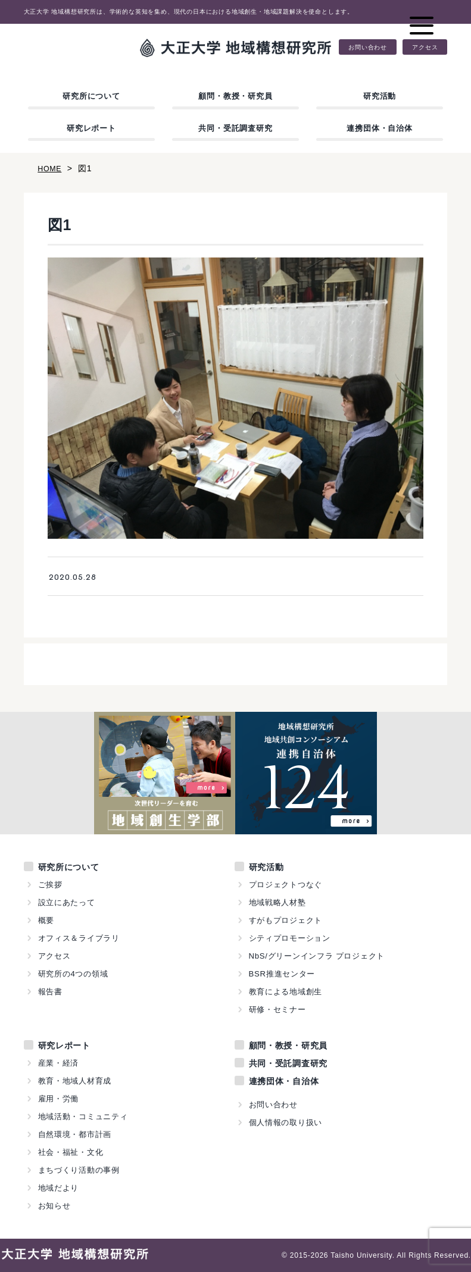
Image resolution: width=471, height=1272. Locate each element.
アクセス (425, 47)
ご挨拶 (50, 884)
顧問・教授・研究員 (235, 96)
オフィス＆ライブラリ (79, 938)
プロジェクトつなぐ (286, 884)
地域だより (58, 1187)
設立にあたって (67, 902)
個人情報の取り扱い (286, 1122)
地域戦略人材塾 (278, 902)
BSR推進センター (282, 973)
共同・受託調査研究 (235, 128)
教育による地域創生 (286, 991)
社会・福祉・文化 (71, 1152)
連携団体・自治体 (379, 128)
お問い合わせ (367, 47)
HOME (51, 168)
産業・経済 (58, 1063)
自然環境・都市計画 (75, 1134)
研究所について (91, 96)
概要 (46, 920)
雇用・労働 (58, 1098)
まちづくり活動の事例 (79, 1170)
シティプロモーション (290, 938)
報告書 (50, 991)
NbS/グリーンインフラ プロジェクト (317, 955)
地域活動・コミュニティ (83, 1116)
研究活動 (379, 96)
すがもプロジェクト (286, 920)
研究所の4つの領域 (73, 973)
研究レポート (91, 128)
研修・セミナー (278, 1009)
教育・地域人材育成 (75, 1080)
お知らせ (54, 1205)
